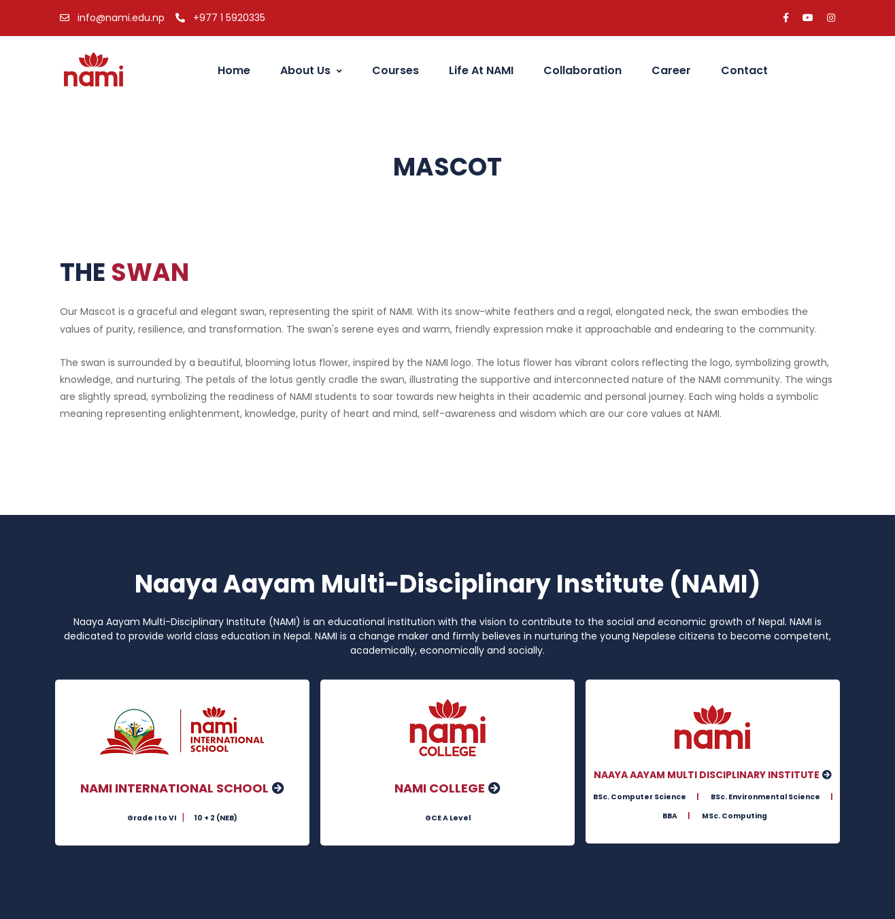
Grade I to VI (151, 819)
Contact (744, 70)
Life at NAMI (481, 70)
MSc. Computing (734, 817)
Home (228, 70)
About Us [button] (311, 70)
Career (671, 70)
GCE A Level (448, 819)
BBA (669, 817)
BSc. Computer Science (639, 797)
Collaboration (582, 70)
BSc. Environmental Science (765, 797)
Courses (395, 70)
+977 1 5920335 (220, 17)
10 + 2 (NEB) (215, 819)
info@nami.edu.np (112, 17)
